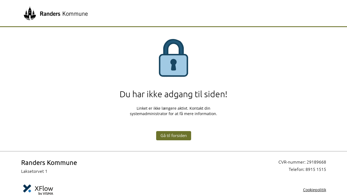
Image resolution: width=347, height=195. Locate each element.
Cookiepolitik (314, 189)
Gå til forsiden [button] (173, 135)
